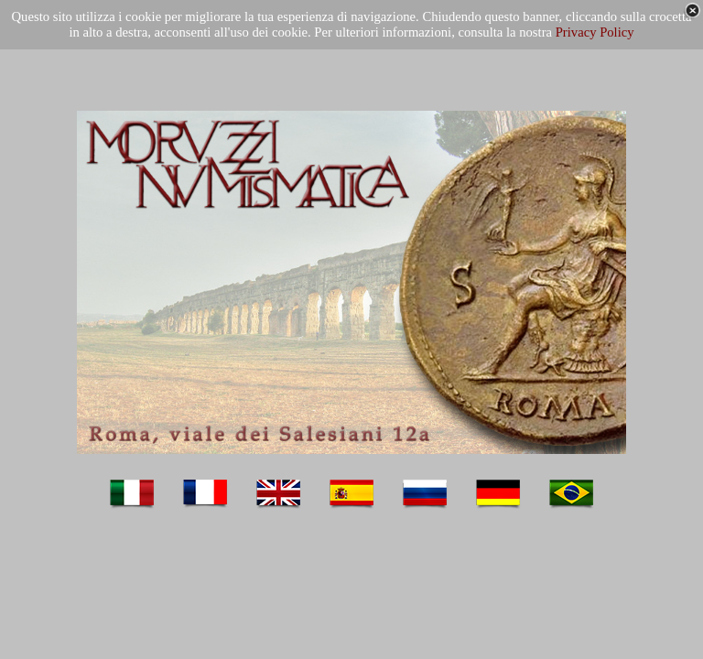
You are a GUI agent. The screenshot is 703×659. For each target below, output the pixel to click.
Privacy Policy (595, 32)
